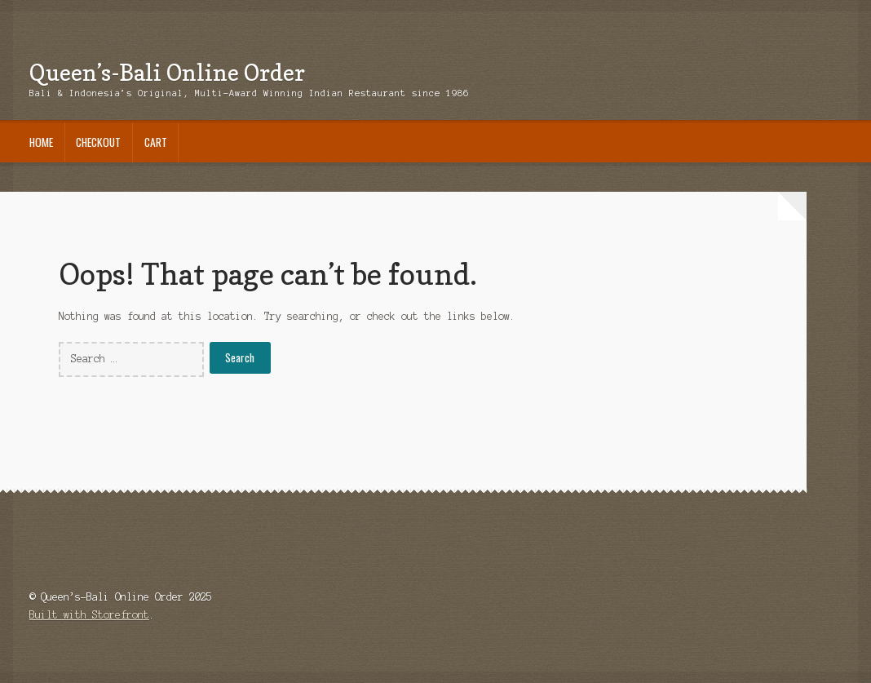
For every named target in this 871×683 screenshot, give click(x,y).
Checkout (98, 142)
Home (41, 142)
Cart (155, 142)
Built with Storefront (89, 615)
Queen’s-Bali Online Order (167, 72)
